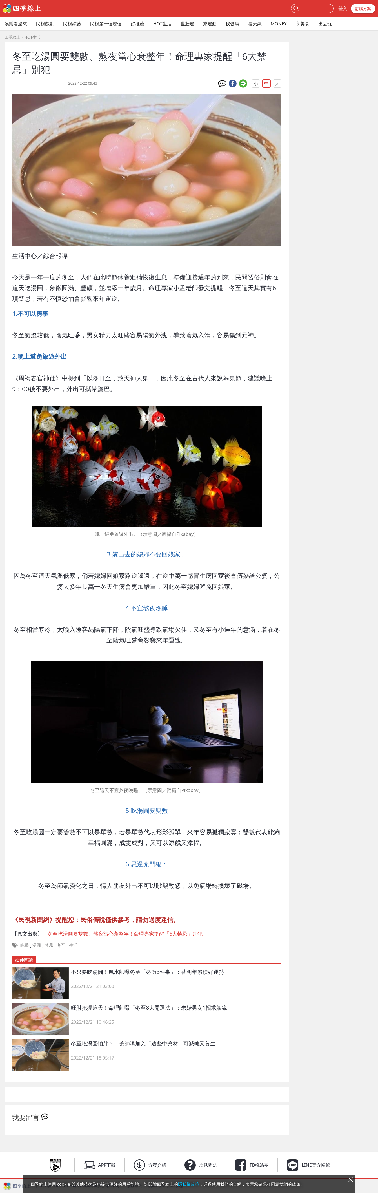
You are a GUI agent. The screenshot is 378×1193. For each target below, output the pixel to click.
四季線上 (12, 37)
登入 (342, 8)
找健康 (232, 24)
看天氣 (255, 24)
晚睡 (24, 945)
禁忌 (49, 945)
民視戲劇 (45, 24)
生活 (73, 945)
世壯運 (187, 24)
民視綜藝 (72, 24)
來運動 (210, 24)
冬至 (61, 945)
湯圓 (36, 945)
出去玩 (325, 24)
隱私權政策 (188, 1184)
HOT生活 (162, 24)
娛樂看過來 (16, 24)
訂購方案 (363, 8)
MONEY (279, 24)
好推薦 (137, 24)
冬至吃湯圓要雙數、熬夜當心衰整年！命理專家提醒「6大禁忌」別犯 (125, 933)
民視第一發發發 (106, 24)
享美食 (302, 24)
